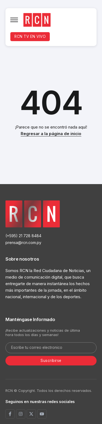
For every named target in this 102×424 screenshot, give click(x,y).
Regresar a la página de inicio (51, 133)
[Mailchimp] (51, 361)
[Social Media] (10, 414)
